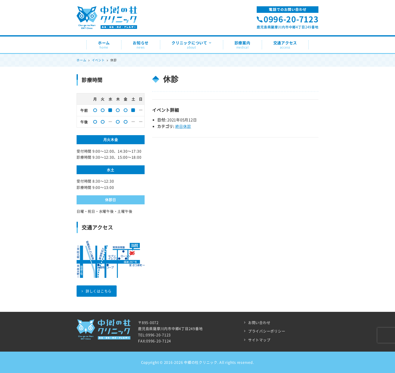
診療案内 (242, 44)
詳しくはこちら (97, 290)
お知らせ (141, 44)
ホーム (104, 44)
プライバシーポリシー (266, 330)
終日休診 (183, 126)
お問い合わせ (259, 322)
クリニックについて (192, 44)
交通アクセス (285, 44)
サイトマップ (259, 339)
